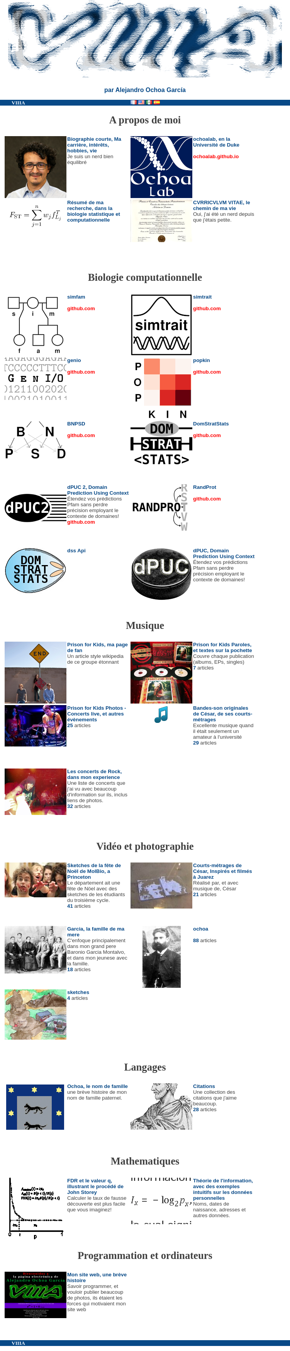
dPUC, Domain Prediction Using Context (223, 553)
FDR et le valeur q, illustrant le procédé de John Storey (95, 1186)
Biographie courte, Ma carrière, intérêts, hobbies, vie (94, 145)
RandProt (204, 487)
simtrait (202, 297)
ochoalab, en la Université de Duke (216, 142)
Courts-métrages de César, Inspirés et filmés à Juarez (222, 871)
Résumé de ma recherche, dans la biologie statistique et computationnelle (93, 211)
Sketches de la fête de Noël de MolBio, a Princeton (94, 871)
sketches (78, 992)
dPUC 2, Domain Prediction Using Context (98, 490)
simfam (76, 297)
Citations (204, 1086)
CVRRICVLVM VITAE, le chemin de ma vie (221, 205)
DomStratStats (211, 424)
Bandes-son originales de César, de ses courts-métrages (222, 713)
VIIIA (18, 103)
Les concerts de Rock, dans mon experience (94, 774)
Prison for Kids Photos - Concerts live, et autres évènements (96, 713)
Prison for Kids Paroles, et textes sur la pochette (222, 647)
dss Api (76, 550)
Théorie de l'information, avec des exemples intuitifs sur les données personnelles (223, 1189)
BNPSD (76, 424)
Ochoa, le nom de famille (97, 1086)
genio (74, 360)
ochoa (200, 929)
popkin (201, 360)
